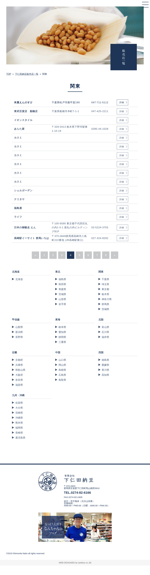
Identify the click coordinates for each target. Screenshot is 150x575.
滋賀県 (19, 385)
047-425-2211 (99, 111)
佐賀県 (19, 402)
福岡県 (19, 427)
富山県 (105, 327)
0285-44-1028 (99, 129)
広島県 (62, 375)
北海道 (19, 279)
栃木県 (105, 294)
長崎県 (19, 432)
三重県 (62, 342)
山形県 (62, 299)
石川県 (105, 332)
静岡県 (62, 337)
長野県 (19, 337)
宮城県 (62, 294)
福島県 (62, 279)
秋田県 (62, 284)
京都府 (19, 360)
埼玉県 (105, 284)
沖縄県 (19, 417)
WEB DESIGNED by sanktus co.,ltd (75, 563)
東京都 (105, 289)
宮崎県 (19, 412)
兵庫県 (19, 365)
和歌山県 (20, 370)
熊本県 (19, 422)
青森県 (62, 289)
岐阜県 (62, 327)
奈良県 (19, 380)
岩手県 (62, 304)
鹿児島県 (20, 437)
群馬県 (105, 304)
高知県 (105, 375)
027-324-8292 (99, 238)
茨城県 (105, 309)
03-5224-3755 (99, 227)
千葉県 (105, 279)
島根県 (62, 370)
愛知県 (62, 332)
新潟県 (19, 332)
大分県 (19, 407)
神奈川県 (107, 299)
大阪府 (19, 375)
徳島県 (105, 360)
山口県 (62, 360)
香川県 (105, 370)
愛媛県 (105, 365)
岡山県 (62, 365)
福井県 (105, 337)
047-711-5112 (99, 102)
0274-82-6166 (81, 492)
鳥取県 (62, 380)
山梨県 (19, 327)
